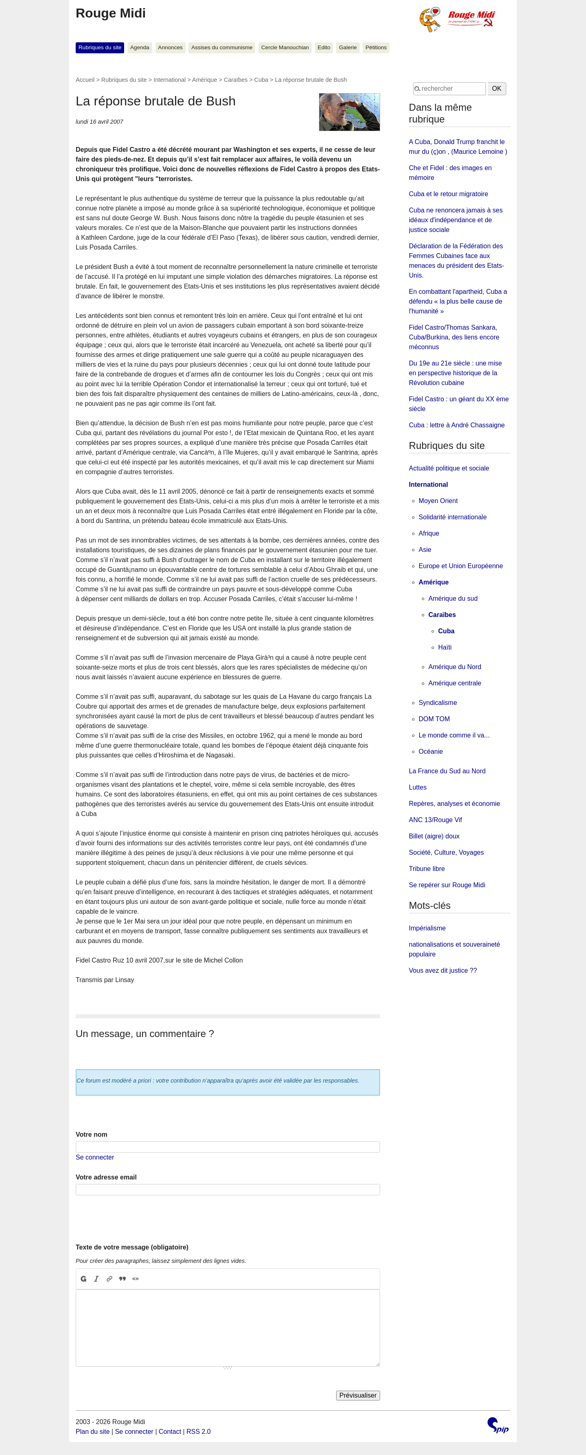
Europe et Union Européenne (461, 565)
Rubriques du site (100, 47)
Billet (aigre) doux (434, 836)
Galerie (348, 47)
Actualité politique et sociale (449, 468)
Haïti (445, 647)
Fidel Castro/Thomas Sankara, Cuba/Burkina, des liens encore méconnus (454, 337)
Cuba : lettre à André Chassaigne (457, 425)
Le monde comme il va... (454, 735)
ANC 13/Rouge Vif (435, 819)
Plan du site (93, 1431)
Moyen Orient (438, 500)
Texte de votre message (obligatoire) (132, 1247)
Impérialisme (427, 928)
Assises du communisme (221, 47)
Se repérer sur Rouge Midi (447, 885)
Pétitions (376, 47)
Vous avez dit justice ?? (443, 970)
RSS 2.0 (198, 1431)
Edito (324, 47)
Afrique (429, 533)
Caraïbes (235, 80)
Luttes (418, 787)
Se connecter (95, 1157)
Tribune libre (427, 868)
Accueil (85, 80)
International (169, 80)
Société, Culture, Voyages (446, 852)
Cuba (261, 80)
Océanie (431, 751)
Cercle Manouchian (285, 47)
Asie (425, 549)
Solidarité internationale (453, 517)
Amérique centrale (455, 683)
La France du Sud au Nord (447, 771)
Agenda (139, 47)
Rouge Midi (111, 13)
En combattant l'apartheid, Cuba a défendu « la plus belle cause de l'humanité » (458, 301)
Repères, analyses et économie (454, 803)
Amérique (204, 80)
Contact (170, 1431)
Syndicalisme (438, 702)
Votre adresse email (106, 1177)
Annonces (170, 47)
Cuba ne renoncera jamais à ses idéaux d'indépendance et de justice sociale (456, 220)
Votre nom (91, 1134)
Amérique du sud (453, 598)
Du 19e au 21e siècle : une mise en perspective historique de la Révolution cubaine (455, 373)
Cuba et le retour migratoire (448, 193)
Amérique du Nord (455, 666)
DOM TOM (434, 718)
